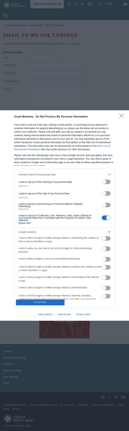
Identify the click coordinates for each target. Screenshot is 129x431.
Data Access (64, 314)
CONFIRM (40, 302)
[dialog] (64, 215)
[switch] (106, 182)
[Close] (122, 117)
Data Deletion (45, 314)
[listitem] (64, 174)
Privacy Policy (83, 314)
